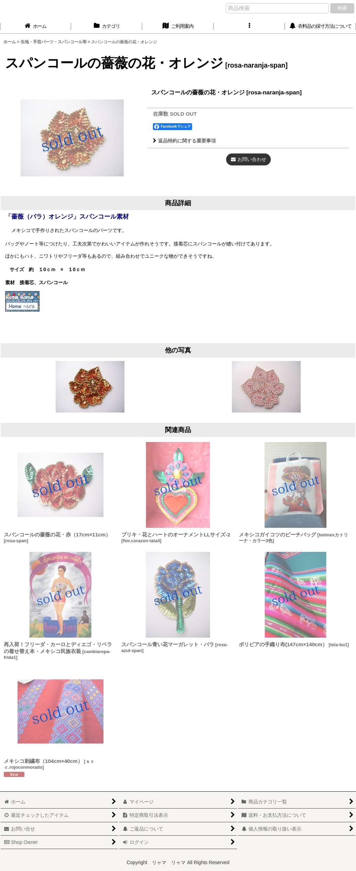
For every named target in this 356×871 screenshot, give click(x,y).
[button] (249, 26)
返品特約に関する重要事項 (184, 140)
